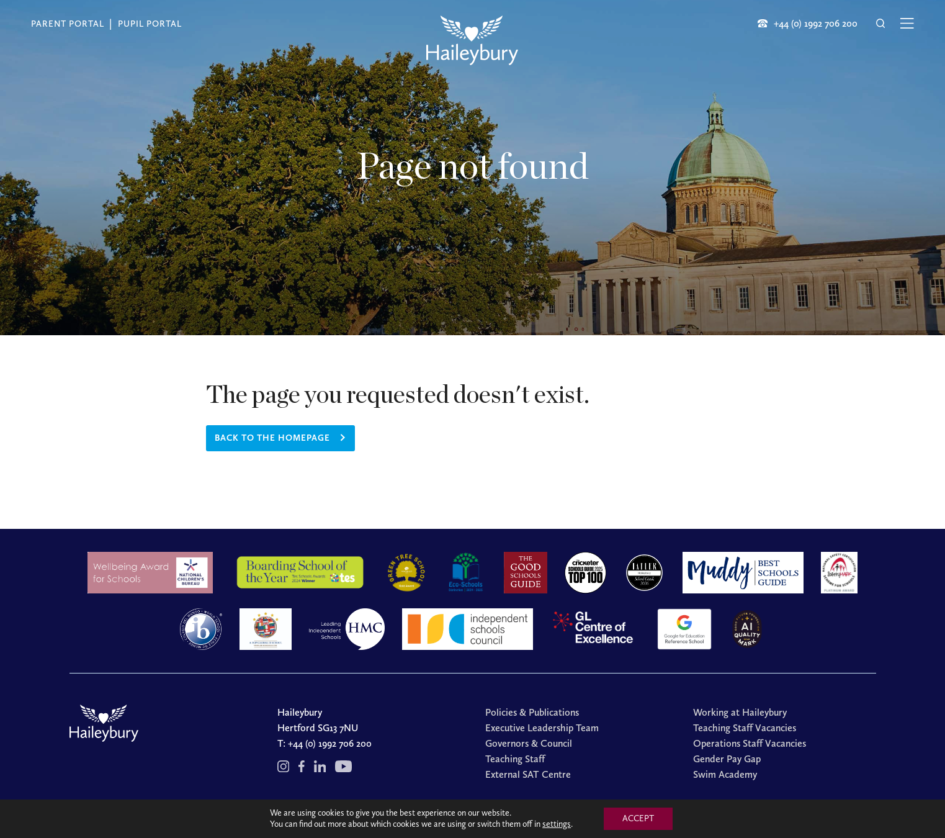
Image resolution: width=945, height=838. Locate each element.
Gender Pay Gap (727, 759)
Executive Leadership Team (542, 728)
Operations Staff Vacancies (749, 743)
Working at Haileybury (740, 712)
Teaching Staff (515, 759)
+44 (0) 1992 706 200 (330, 743)
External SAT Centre (528, 774)
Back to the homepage (272, 438)
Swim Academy (725, 774)
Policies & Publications (532, 712)
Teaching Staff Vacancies (744, 728)
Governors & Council (528, 743)
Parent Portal (67, 24)
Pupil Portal (150, 24)
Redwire (624, 815)
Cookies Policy (544, 815)
